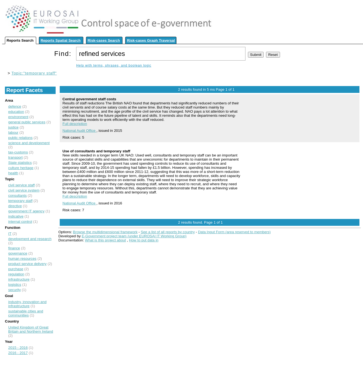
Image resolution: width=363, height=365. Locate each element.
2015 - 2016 (18, 348)
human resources (22, 258)
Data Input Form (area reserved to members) (234, 232)
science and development (29, 143)
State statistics (20, 163)
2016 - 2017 (18, 353)
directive (15, 206)
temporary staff (20, 201)
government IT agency (26, 211)
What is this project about (105, 240)
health (13, 173)
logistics (14, 285)
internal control (20, 221)
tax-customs (18, 152)
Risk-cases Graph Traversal (151, 40)
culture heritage (20, 168)
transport (15, 157)
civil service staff (21, 185)
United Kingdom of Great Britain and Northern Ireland (30, 329)
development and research (30, 239)
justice (13, 127)
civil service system (23, 190)
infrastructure (19, 279)
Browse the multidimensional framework (105, 232)
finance (14, 248)
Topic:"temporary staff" (34, 73)
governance (17, 253)
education (16, 112)
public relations (20, 138)
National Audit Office (79, 131)
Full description (74, 124)
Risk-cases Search (104, 40)
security (14, 290)
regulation (16, 274)
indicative (16, 216)
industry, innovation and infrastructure (27, 304)
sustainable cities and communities (25, 313)
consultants (17, 195)
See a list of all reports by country (168, 232)
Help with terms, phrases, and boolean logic (113, 65)
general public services (26, 122)
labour (13, 132)
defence (14, 106)
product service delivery (27, 264)
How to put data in (143, 240)
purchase (15, 269)
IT (10, 234)
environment (18, 117)
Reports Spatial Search (61, 40)
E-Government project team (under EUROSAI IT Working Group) (134, 236)
